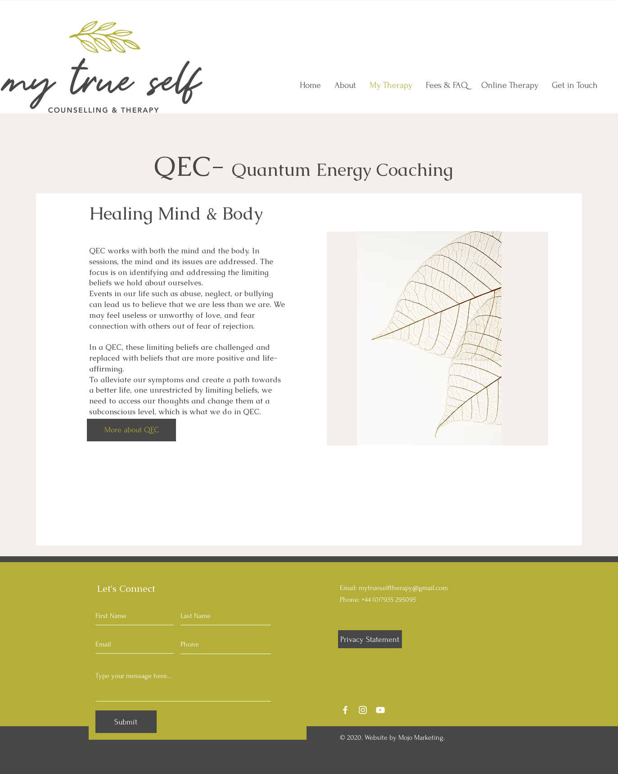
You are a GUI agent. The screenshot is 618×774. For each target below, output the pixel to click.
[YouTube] (380, 710)
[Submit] (126, 721)
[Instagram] (362, 710)
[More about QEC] (131, 430)
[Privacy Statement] (370, 639)
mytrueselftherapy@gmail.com (403, 588)
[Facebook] (345, 710)
